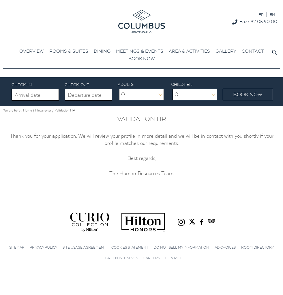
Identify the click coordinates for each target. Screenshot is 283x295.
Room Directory (257, 247)
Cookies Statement (129, 247)
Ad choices (225, 247)
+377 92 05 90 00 (258, 21)
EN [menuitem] (272, 14)
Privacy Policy (43, 247)
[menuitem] (261, 14)
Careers (151, 258)
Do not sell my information (181, 247)
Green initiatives (121, 258)
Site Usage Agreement (84, 247)
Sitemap (16, 247)
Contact (173, 258)
